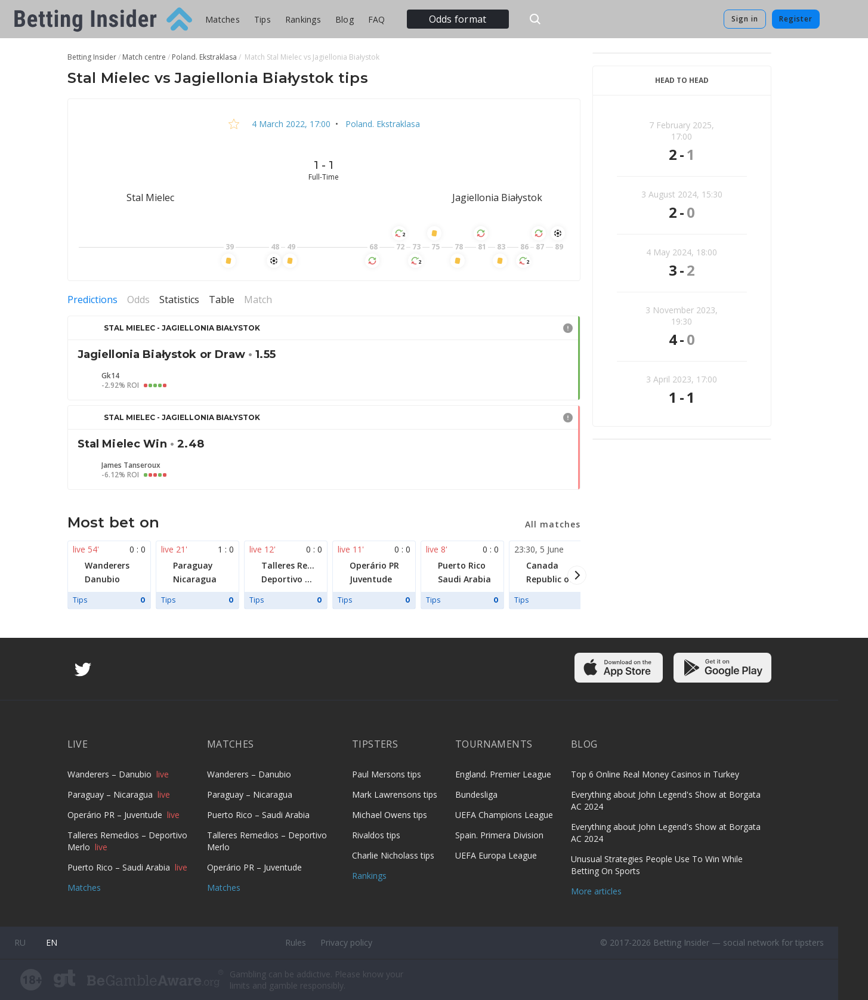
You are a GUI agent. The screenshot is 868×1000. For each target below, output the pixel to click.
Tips (262, 19)
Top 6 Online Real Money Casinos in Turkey (655, 774)
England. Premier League (503, 774)
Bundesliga (476, 794)
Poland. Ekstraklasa (381, 123)
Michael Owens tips (389, 814)
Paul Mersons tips (386, 774)
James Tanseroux (130, 465)
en (51, 942)
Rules (295, 942)
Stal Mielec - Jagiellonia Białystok (182, 327)
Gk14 (110, 376)
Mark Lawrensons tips (394, 794)
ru (20, 942)
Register (796, 19)
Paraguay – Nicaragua (111, 794)
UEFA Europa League (496, 855)
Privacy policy (346, 942)
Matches (222, 19)
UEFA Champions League (504, 814)
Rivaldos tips (376, 835)
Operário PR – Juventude (116, 814)
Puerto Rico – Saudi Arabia (119, 867)
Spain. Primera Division (499, 835)
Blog (344, 19)
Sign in (744, 19)
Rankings (303, 19)
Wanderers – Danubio (110, 774)
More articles (596, 891)
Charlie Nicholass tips (393, 855)
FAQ (376, 19)
